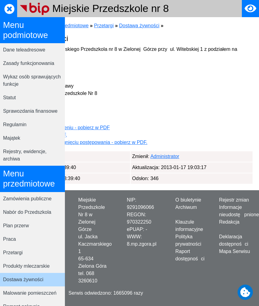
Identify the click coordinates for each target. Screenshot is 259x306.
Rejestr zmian (234, 199)
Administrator (101, 156)
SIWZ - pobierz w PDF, (105, 135)
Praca (9, 239)
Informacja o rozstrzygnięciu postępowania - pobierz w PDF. (146, 142)
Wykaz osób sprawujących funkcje (32, 80)
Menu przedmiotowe (130, 25)
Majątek (11, 138)
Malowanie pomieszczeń (29, 293)
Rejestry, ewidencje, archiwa (25, 155)
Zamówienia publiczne (27, 198)
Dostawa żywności (23, 279)
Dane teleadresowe (24, 49)
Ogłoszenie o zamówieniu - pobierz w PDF (127, 127)
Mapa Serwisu (234, 251)
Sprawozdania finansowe (30, 111)
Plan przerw (16, 225)
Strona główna (86, 25)
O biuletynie (188, 199)
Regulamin (14, 124)
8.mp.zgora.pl (141, 244)
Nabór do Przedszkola (27, 212)
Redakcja (229, 222)
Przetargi (13, 252)
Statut (9, 97)
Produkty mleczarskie (26, 266)
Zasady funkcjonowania (28, 63)
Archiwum (186, 207)
